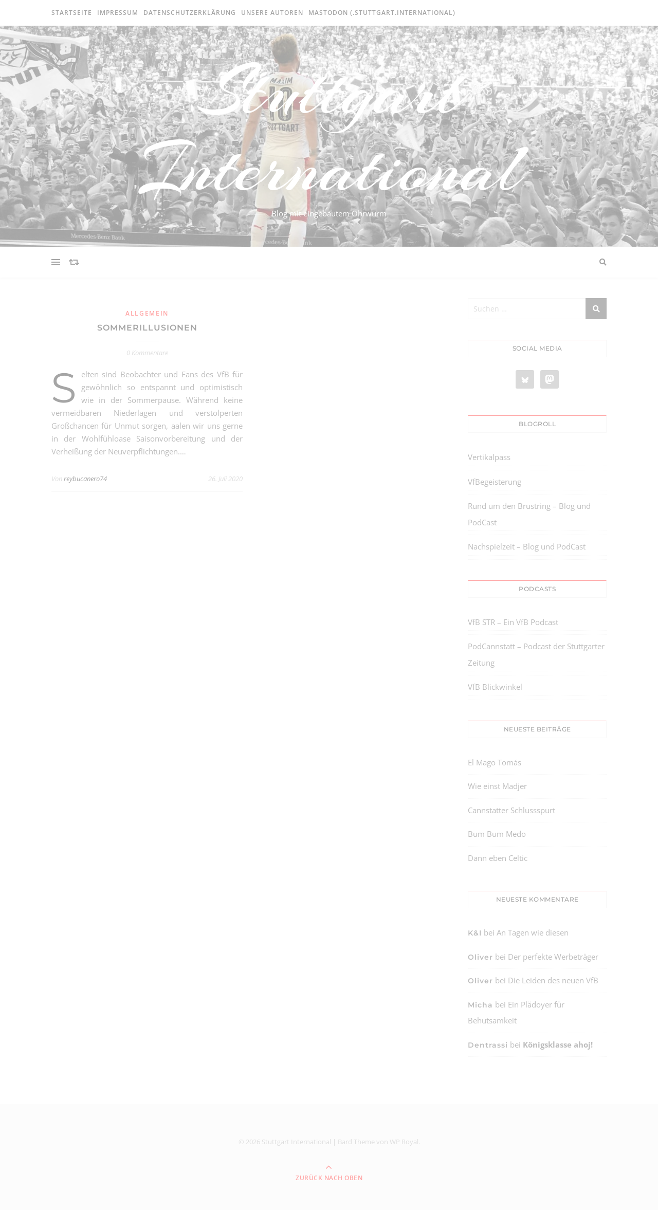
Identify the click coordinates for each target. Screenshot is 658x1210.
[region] (134, 1123)
